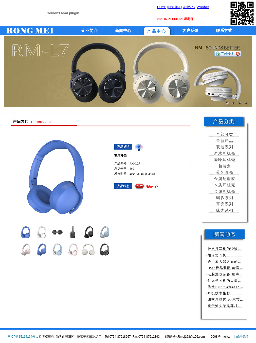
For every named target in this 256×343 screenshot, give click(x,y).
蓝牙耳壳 (224, 172)
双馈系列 (224, 147)
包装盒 (224, 166)
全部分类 (224, 134)
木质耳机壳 (224, 185)
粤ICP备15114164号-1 (23, 336)
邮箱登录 (242, 336)
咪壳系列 (224, 210)
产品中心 (156, 31)
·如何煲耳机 (216, 255)
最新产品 (224, 141)
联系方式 (224, 30)
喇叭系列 (224, 198)
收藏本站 (203, 7)
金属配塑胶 (224, 179)
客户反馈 (190, 30)
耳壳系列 (224, 204)
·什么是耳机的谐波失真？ (227, 249)
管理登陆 (189, 7)
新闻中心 (123, 30)
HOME (161, 7)
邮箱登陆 (174, 7)
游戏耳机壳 (224, 153)
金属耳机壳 (224, 191)
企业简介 (89, 30)
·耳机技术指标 (218, 293)
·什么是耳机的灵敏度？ (226, 280)
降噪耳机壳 (224, 160)
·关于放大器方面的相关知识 (229, 261)
